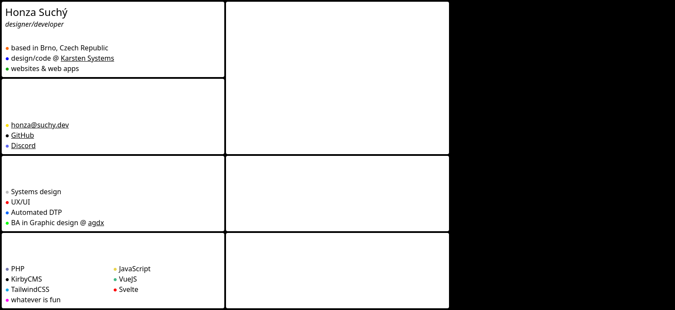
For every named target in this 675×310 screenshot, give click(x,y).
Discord (23, 145)
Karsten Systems (87, 58)
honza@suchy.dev (40, 125)
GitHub (22, 135)
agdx (96, 222)
